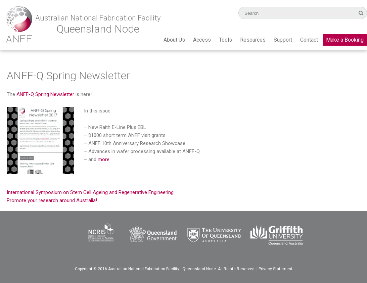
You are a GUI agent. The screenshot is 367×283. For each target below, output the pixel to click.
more (103, 159)
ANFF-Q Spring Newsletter (45, 94)
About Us (174, 40)
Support (283, 40)
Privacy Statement (275, 269)
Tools (225, 40)
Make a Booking (345, 40)
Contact (309, 40)
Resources (253, 40)
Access (202, 40)
